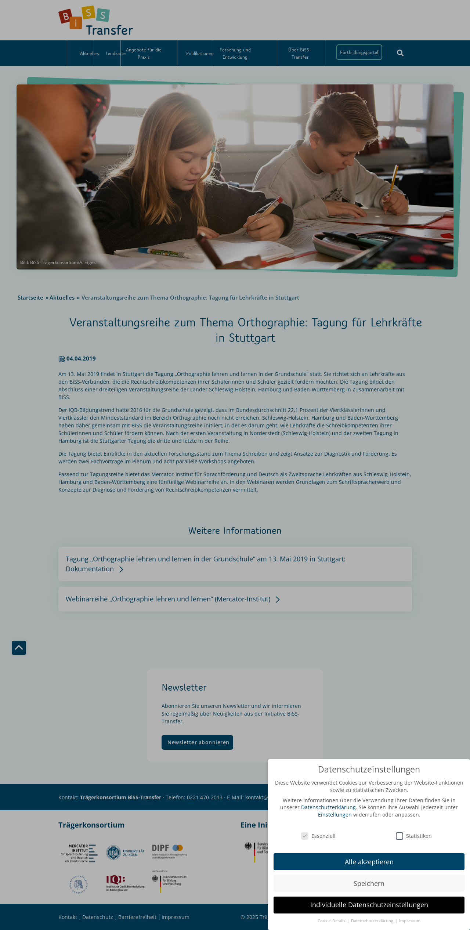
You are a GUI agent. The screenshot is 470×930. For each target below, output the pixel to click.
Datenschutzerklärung (328, 803)
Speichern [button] (369, 879)
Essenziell (318, 832)
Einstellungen (335, 811)
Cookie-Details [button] (332, 917)
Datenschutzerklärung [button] (372, 917)
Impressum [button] (409, 917)
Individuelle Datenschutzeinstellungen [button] (369, 901)
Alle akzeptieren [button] (369, 858)
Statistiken (414, 832)
